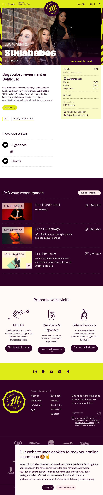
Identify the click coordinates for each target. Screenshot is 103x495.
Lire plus (9, 107)
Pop (6, 119)
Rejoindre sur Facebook (75, 115)
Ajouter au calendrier (74, 111)
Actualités (36, 400)
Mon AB (80, 4)
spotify (59, 371)
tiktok (68, 371)
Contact (55, 413)
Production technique (56, 407)
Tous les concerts (89, 192)
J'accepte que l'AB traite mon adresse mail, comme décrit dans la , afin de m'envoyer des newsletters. (87, 421)
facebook (43, 371)
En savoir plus (86, 479)
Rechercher (100, 4)
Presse (54, 400)
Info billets (36, 405)
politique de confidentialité (84, 423)
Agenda (11, 4)
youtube (51, 371)
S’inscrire (99, 412)
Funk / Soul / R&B (23, 119)
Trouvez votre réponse (51, 350)
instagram (35, 371)
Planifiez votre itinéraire (18, 348)
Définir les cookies (66, 487)
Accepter (48, 487)
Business (55, 395)
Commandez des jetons (84, 348)
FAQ (33, 410)
